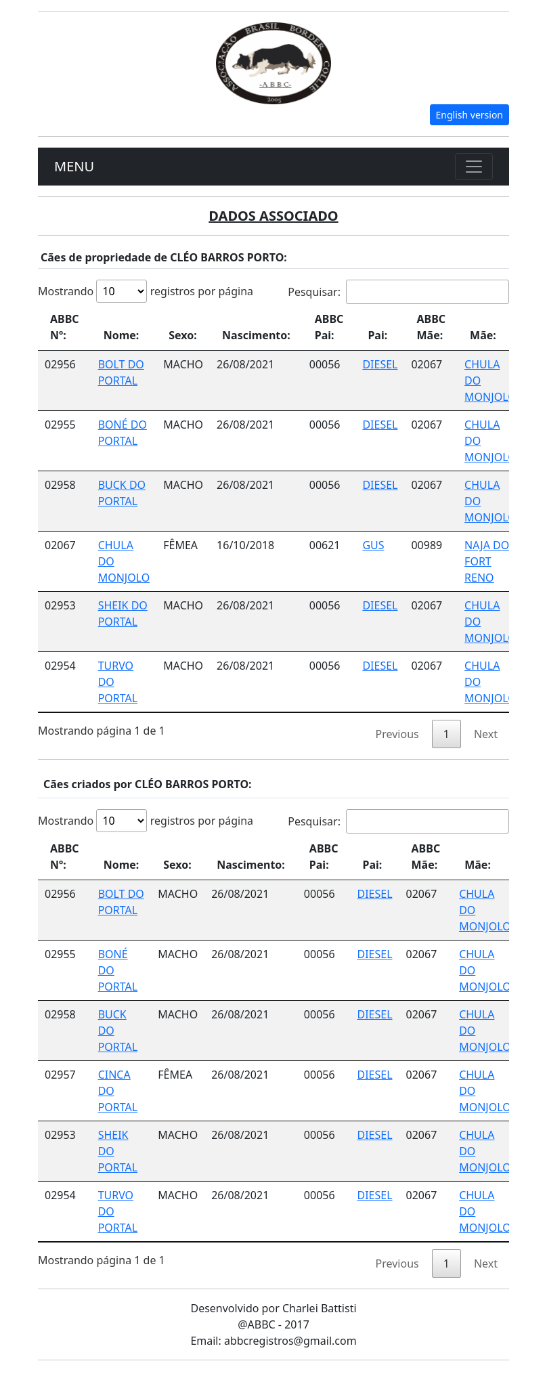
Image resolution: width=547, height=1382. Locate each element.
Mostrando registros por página (145, 291)
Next (486, 734)
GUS (373, 545)
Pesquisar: (398, 292)
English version (470, 114)
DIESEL (379, 364)
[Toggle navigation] (474, 166)
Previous (397, 734)
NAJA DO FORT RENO (486, 561)
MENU (74, 166)
